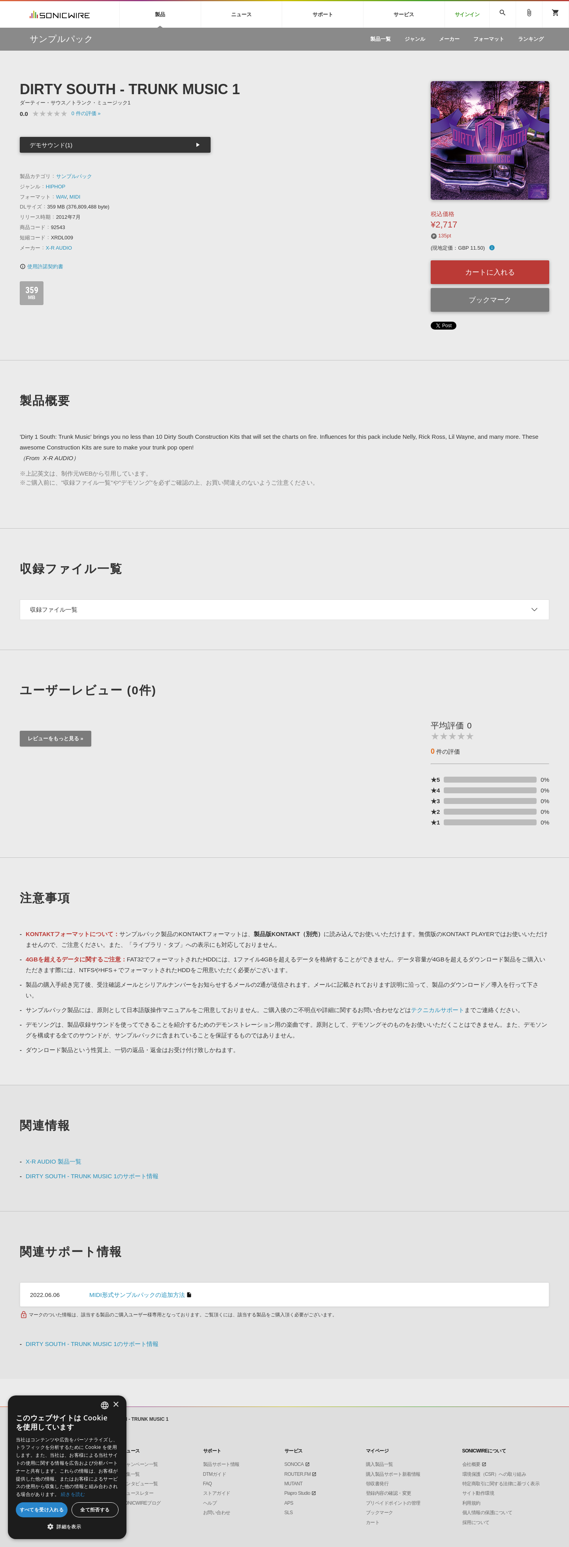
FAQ (207, 1483)
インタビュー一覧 (140, 1483)
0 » (86, 113)
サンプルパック (74, 176)
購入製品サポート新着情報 (393, 1474)
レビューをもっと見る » (55, 738)
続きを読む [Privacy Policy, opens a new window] (73, 1494)
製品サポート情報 (221, 1464)
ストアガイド (216, 1493)
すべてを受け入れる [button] (42, 1509)
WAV (61, 197)
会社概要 (471, 1464)
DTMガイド (214, 1474)
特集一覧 (131, 1474)
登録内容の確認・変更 (388, 1493)
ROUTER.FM (297, 1474)
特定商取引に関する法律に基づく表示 (501, 1483)
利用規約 (471, 1503)
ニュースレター (138, 1493)
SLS (288, 1512)
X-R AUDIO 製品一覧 (53, 1161)
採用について (476, 1522)
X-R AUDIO (59, 248)
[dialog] (67, 1467)
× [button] (116, 1405)
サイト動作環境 (478, 1493)
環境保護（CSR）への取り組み (494, 1474)
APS (289, 1503)
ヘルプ (210, 1503)
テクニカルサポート (437, 1010)
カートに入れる (490, 272)
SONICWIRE (60, 14)
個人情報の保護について (487, 1512)
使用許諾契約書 (41, 266)
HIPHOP (56, 187)
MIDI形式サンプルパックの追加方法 (137, 1294)
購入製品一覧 (379, 1464)
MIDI (75, 197)
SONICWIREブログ (141, 1503)
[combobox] (105, 1405)
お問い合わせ (216, 1512)
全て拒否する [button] (94, 1509)
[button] (67, 1526)
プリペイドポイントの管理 (393, 1503)
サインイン (467, 14)
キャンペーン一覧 (140, 1464)
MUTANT (293, 1483)
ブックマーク (490, 300)
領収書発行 (377, 1483)
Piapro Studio (297, 1493)
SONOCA (294, 1464)
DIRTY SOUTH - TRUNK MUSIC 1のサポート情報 (92, 1176)
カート (373, 1522)
